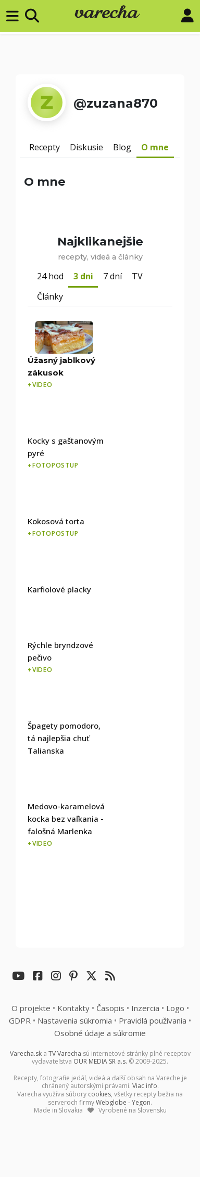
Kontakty (73, 1008)
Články (50, 296)
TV (137, 276)
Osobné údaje (100, 1033)
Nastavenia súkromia (75, 1020)
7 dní (112, 276)
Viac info (144, 1085)
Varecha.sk (26, 1053)
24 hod (50, 276)
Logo (175, 1008)
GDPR (20, 1020)
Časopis (110, 1008)
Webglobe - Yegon (123, 1102)
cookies (99, 1094)
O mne (155, 147)
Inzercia (145, 1008)
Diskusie (86, 147)
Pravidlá (152, 1020)
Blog (122, 147)
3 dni (83, 276)
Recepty (44, 147)
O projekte (31, 1008)
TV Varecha (64, 1053)
